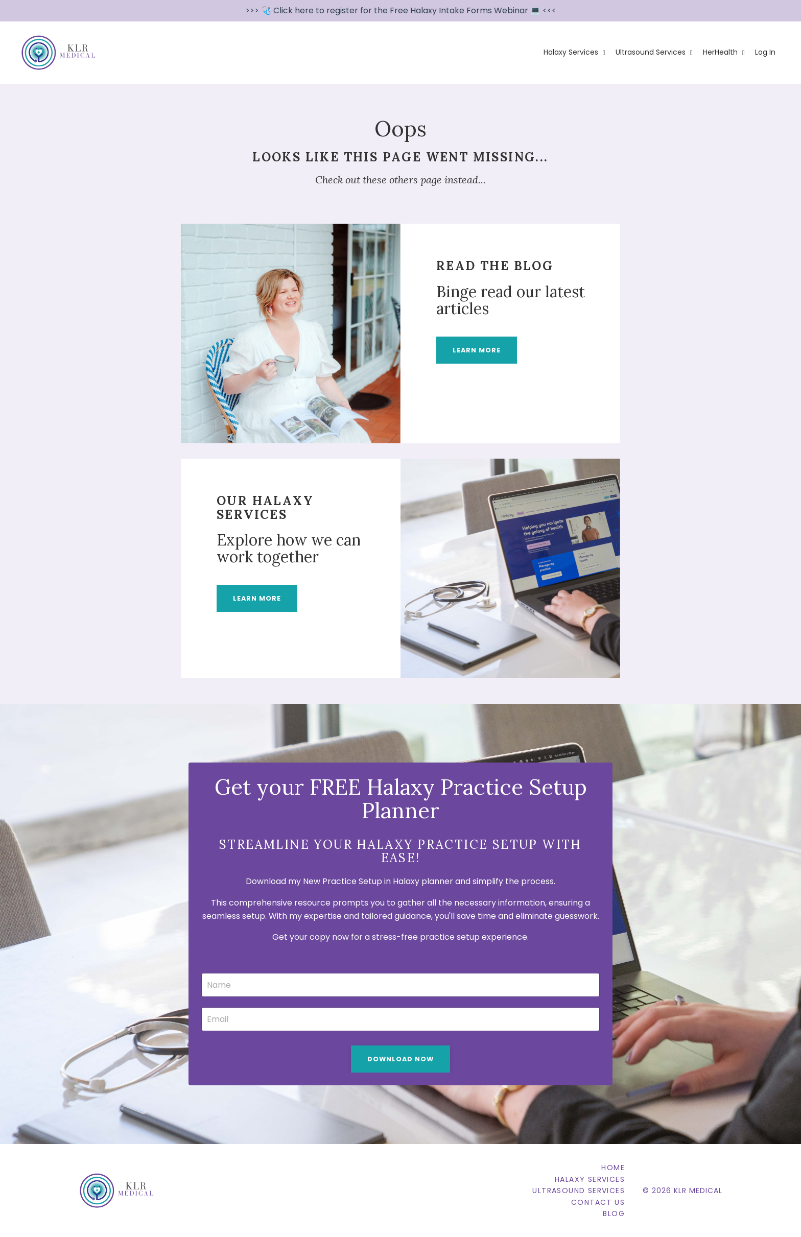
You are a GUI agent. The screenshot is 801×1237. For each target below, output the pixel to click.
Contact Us (598, 1202)
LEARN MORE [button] (477, 350)
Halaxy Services (574, 52)
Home (613, 1167)
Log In (765, 52)
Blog (614, 1213)
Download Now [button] (400, 1059)
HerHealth (724, 52)
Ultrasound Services (654, 52)
